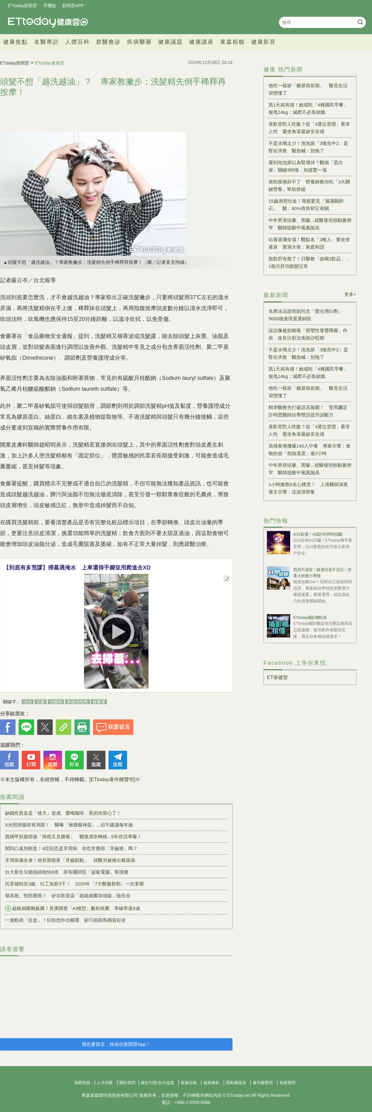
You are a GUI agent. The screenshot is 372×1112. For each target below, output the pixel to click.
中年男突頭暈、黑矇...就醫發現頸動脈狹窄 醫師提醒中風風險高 (310, 224)
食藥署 (98, 701)
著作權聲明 (263, 1082)
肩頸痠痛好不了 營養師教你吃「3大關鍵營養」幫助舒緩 (309, 185)
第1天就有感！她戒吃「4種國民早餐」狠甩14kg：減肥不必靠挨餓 (308, 108)
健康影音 (263, 42)
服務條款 (211, 1082)
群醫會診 (108, 42)
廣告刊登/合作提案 (157, 1082)
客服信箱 (189, 1082)
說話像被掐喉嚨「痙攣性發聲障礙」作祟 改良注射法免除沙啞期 (308, 334)
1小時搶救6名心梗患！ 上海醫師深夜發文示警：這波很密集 (308, 488)
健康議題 (170, 42)
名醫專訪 (46, 42)
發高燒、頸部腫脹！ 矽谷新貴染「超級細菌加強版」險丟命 (68, 895)
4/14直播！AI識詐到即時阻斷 (318, 534)
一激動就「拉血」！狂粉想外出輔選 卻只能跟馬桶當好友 (65, 920)
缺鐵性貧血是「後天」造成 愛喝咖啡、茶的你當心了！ (63, 813)
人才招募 (105, 1082)
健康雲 (48, 22)
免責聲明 (287, 1082)
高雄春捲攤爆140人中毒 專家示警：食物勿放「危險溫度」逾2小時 (309, 449)
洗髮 (40, 701)
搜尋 (360, 22)
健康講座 (201, 42)
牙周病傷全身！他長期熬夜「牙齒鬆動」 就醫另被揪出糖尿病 (70, 860)
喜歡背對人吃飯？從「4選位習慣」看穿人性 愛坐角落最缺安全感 (309, 127)
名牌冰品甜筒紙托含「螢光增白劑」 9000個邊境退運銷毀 (308, 314)
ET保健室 (277, 677)
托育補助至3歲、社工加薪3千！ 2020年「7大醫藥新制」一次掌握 (74, 883)
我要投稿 (82, 1082)
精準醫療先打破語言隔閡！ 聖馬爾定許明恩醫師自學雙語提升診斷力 (308, 411)
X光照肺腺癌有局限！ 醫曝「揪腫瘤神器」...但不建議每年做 (69, 824)
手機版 (49, 5)
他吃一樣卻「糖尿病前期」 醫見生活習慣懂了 (308, 89)
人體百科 (77, 42)
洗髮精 (55, 701)
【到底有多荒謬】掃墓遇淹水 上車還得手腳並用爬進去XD (77, 568)
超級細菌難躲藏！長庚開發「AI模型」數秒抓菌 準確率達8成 (72, 908)
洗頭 (27, 701)
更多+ (350, 294)
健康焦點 (15, 42)
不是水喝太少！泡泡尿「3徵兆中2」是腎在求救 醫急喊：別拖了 (308, 147)
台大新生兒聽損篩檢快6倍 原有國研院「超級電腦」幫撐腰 (66, 872)
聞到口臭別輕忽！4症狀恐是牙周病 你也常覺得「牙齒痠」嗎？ (71, 848)
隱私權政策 (236, 1082)
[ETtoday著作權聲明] (112, 779)
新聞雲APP (73, 5)
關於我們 (127, 1082)
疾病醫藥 (139, 42)
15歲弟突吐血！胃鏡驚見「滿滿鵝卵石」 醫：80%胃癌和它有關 (305, 204)
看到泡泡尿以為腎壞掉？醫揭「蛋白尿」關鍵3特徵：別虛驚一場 (305, 166)
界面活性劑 (77, 701)
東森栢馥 (232, 42)
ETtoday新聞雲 (22, 5)
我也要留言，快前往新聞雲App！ (116, 1044)
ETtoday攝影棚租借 (309, 617)
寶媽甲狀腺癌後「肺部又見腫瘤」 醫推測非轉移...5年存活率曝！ (73, 836)
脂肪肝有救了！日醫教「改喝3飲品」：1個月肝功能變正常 (309, 262)
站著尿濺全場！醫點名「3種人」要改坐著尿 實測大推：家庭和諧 (309, 243)
